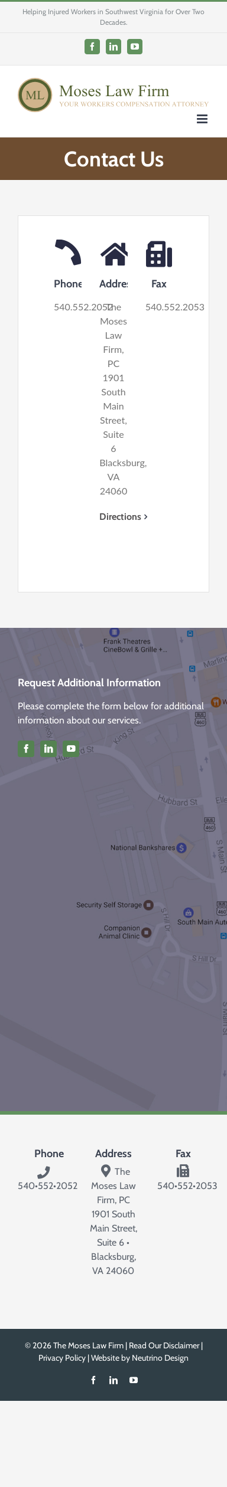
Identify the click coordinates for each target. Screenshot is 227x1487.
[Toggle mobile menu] (203, 119)
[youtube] (71, 749)
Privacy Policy (62, 1357)
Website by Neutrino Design (140, 1357)
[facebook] (26, 749)
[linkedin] (48, 749)
